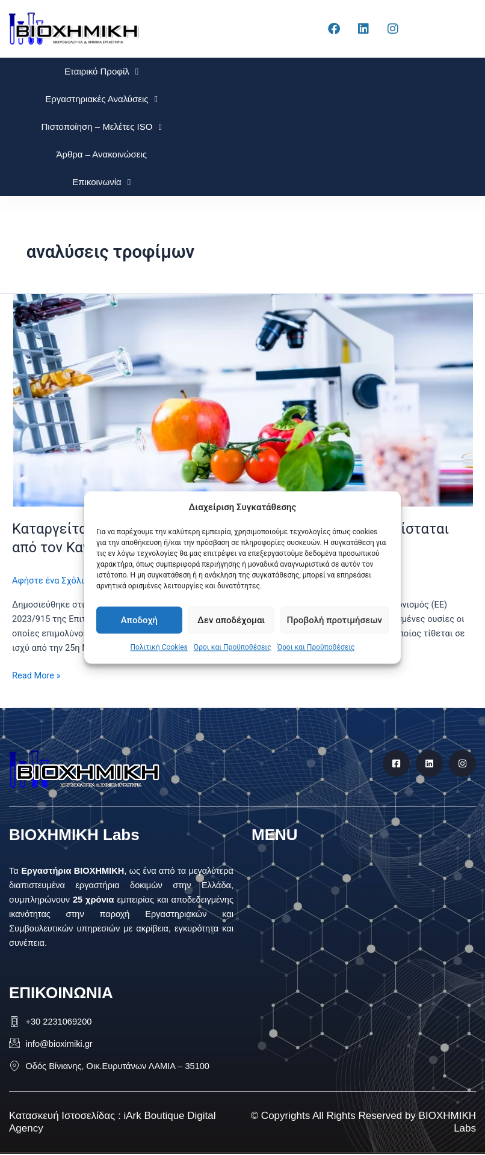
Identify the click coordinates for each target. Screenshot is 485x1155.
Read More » (36, 674)
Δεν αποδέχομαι (231, 620)
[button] (359, 867)
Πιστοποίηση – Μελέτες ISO (101, 127)
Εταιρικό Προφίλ (101, 71)
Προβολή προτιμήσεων (334, 620)
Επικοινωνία (101, 182)
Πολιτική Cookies (159, 648)
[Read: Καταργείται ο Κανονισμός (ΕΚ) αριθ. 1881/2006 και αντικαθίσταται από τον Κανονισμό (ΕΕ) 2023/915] (242, 399)
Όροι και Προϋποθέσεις (232, 648)
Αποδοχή (139, 620)
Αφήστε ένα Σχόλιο (50, 580)
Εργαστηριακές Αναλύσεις (101, 99)
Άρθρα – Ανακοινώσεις (101, 154)
